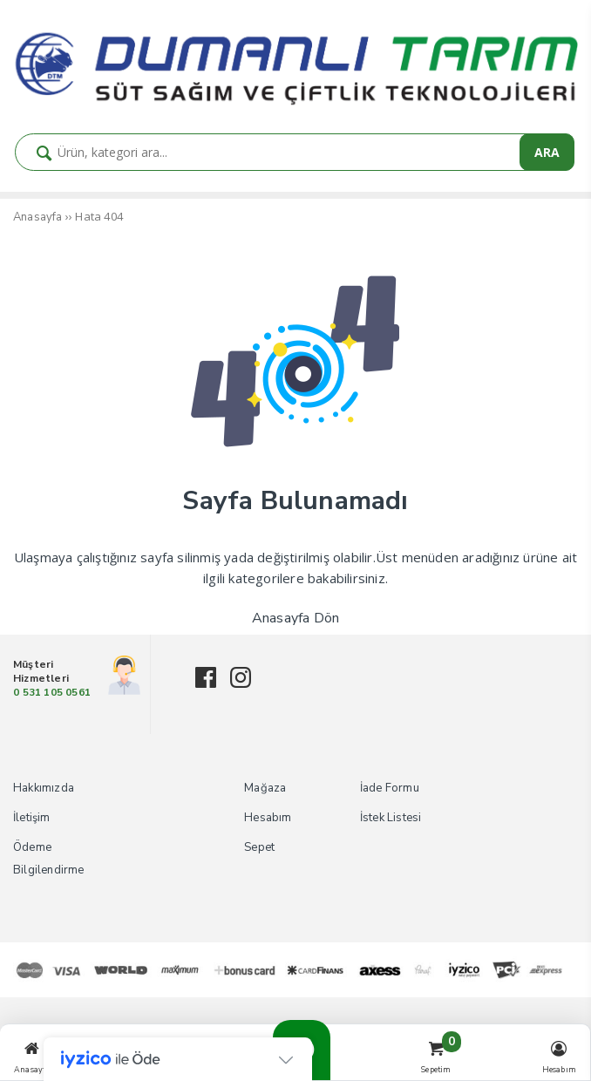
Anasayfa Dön (295, 618)
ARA (547, 152)
